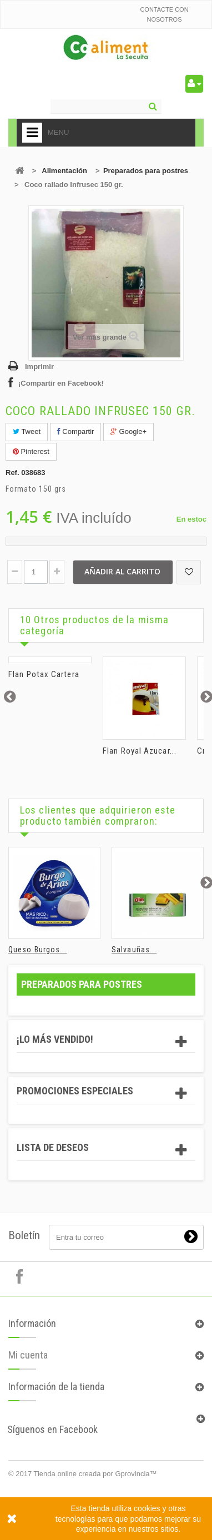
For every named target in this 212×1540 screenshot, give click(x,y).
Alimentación (64, 170)
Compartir (75, 431)
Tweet (27, 431)
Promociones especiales (75, 1091)
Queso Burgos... (37, 949)
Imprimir (39, 366)
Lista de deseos (53, 1147)
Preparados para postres (145, 170)
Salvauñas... (134, 949)
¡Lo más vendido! (55, 1039)
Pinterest (31, 451)
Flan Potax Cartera (43, 674)
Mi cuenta (28, 1374)
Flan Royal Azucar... (139, 751)
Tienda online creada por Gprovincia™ (95, 1474)
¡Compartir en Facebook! (61, 383)
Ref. (12, 472)
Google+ (128, 431)
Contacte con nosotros (164, 14)
